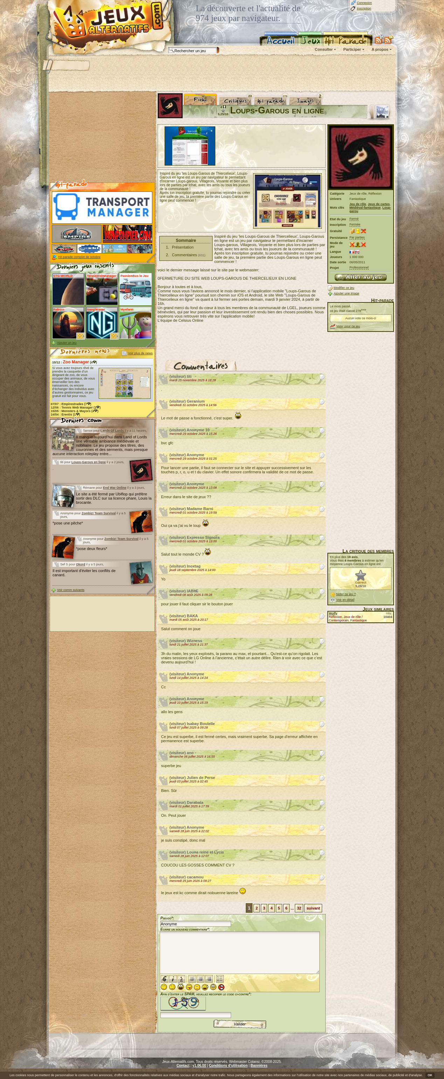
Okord (80, 564)
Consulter (324, 49)
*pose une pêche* (68, 523)
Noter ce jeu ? (346, 594)
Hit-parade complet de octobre (79, 257)
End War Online (114, 487)
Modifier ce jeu (344, 288)
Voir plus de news (140, 353)
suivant (313, 908)
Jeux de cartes (379, 204)
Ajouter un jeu (67, 342)
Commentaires (184, 255)
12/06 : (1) (75, 407)
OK (430, 1075)
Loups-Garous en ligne (88, 462)
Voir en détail (345, 599)
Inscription (364, 8)
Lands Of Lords (112, 430)
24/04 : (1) (65, 414)
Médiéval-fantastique (365, 207)
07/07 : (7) (71, 404)
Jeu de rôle (357, 204)
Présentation (183, 247)
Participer (352, 49)
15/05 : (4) (74, 411)
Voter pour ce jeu (348, 326)
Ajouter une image (346, 293)
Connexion (364, 3)
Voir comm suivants (70, 590)
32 (299, 908)
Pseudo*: (167, 918)
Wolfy (333, 613)
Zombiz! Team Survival (99, 513)
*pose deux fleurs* (91, 549)
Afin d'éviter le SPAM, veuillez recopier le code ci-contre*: (205, 1005)
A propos (380, 49)
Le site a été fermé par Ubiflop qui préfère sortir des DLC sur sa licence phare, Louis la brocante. (114, 498)
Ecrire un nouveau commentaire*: (185, 929)
